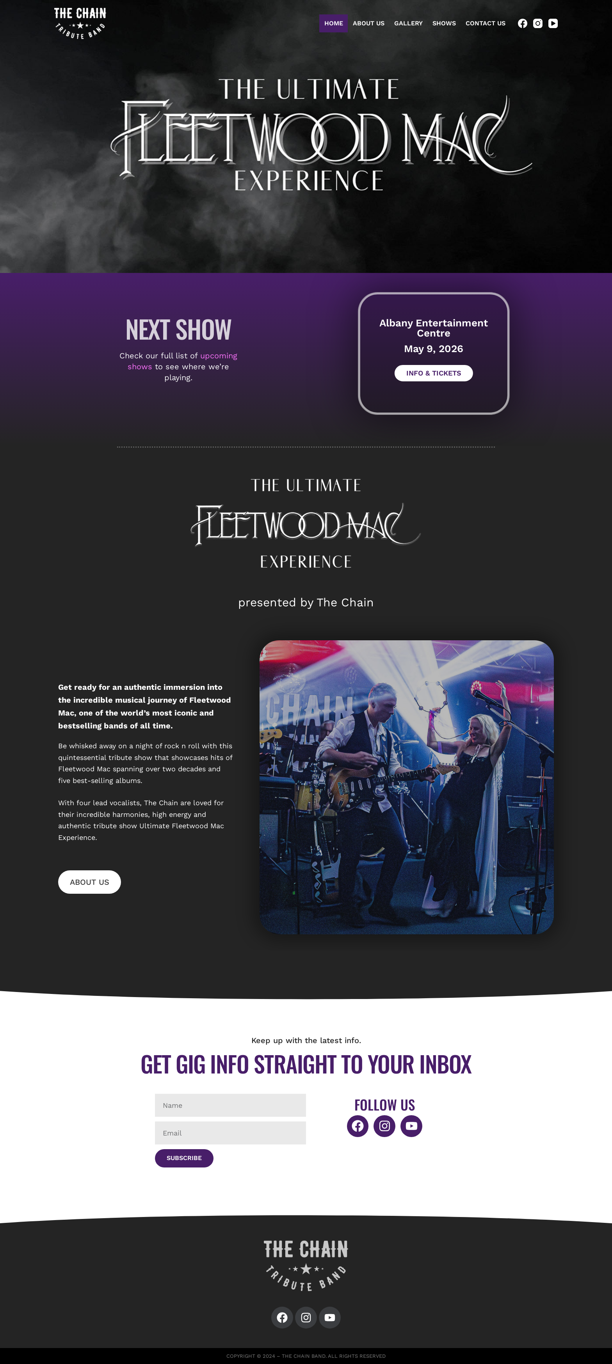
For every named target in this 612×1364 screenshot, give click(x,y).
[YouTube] (553, 23)
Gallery (408, 23)
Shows (444, 23)
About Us (368, 23)
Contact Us (485, 23)
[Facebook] (522, 23)
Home (333, 23)
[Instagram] (538, 23)
